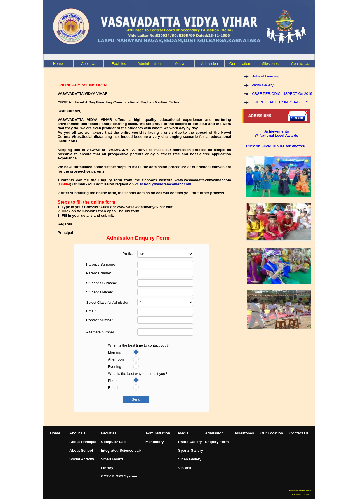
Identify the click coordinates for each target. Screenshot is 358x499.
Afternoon (116, 359)
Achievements (276, 131)
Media (179, 64)
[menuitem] (58, 64)
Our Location (271, 433)
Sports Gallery (190, 450)
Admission (209, 64)
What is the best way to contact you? (137, 373)
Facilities (119, 64)
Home (55, 433)
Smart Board (112, 459)
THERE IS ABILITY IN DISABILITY (280, 102)
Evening (114, 366)
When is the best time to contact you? (138, 345)
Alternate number (100, 332)
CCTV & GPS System (119, 476)
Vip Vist (184, 468)
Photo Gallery (262, 85)
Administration (149, 64)
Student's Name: (99, 292)
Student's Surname (101, 283)
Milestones (244, 433)
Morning (114, 352)
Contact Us (299, 433)
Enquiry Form (217, 442)
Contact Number (99, 320)
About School (81, 450)
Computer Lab (113, 442)
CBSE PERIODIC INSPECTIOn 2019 (282, 93)
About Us (88, 64)
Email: (91, 311)
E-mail (113, 387)
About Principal (82, 442)
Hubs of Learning (265, 76)
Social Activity (81, 459)
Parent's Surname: (101, 264)
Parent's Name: (98, 273)
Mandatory (154, 442)
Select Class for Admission (107, 302)
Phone (113, 380)
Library (107, 468)
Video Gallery (189, 459)
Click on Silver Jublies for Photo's (275, 146)
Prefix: (128, 253)
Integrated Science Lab (121, 450)
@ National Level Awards (276, 135)
